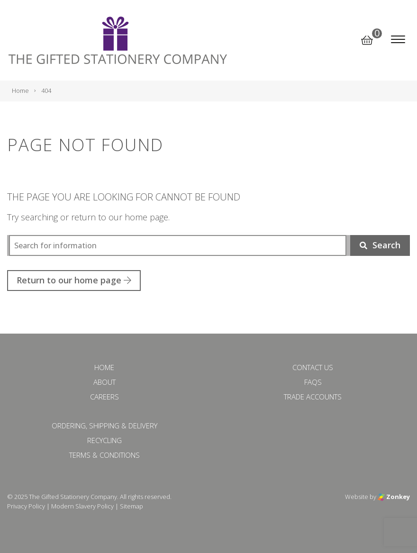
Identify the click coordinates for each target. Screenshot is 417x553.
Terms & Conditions (104, 455)
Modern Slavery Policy (82, 506)
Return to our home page (74, 280)
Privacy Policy (26, 506)
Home (104, 367)
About (104, 382)
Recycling (104, 440)
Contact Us (312, 367)
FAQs (313, 382)
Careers (104, 396)
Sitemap (131, 506)
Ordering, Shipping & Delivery (104, 425)
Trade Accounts (313, 396)
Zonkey (394, 496)
